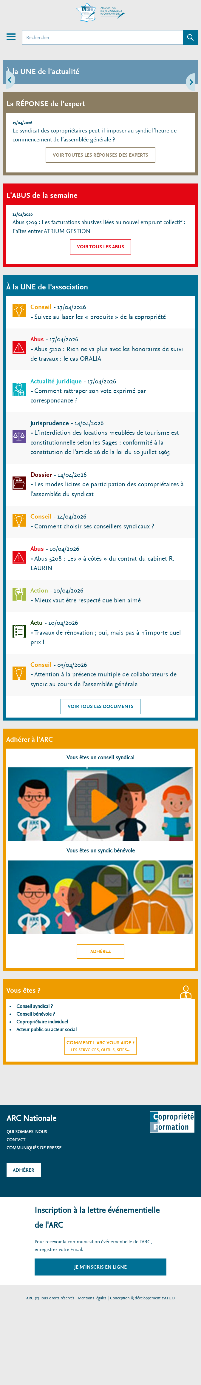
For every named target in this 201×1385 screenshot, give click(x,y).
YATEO (168, 1298)
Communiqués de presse (34, 1147)
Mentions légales (92, 1298)
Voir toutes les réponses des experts (100, 155)
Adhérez (100, 951)
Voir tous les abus (100, 246)
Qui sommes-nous (27, 1131)
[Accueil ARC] (100, 12)
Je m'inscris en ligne (100, 1267)
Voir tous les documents (101, 706)
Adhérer (23, 1170)
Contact (16, 1139)
